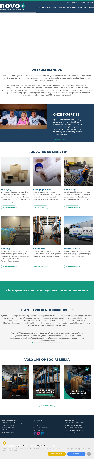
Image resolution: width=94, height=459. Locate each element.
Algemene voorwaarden (40, 427)
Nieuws (83, 3)
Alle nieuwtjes (47, 405)
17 (61, 342)
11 (50, 342)
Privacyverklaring (38, 425)
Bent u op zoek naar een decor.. (74, 423)
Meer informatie (56, 454)
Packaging (41, 8)
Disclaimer (36, 423)
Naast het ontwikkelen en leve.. (74, 433)
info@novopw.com (8, 432)
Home (69, 3)
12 (52, 342)
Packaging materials (56, 8)
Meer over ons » (60, 140)
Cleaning (82, 8)
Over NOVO (76, 3)
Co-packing (72, 8)
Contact (90, 3)
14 (56, 342)
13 (54, 342)
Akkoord (76, 454)
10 (48, 342)
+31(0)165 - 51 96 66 (8, 430)
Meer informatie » (9, 207)
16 (59, 342)
